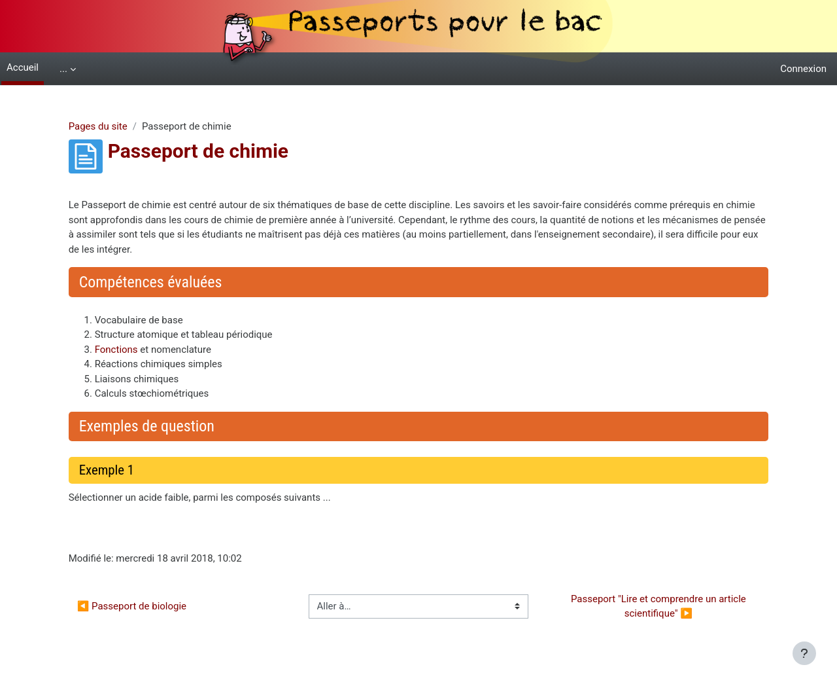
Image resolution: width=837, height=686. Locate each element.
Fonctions (132, 349)
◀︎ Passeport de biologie (148, 606)
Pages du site (114, 126)
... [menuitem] (63, 69)
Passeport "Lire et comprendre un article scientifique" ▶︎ (649, 606)
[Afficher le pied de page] (804, 653)
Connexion (803, 69)
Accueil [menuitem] (23, 67)
